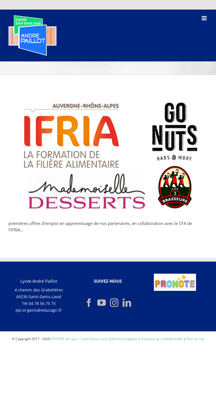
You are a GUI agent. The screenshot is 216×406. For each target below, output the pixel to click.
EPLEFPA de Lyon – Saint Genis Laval (79, 338)
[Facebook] (89, 302)
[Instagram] (114, 302)
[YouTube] (101, 302)
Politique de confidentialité (162, 338)
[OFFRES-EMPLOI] (108, 153)
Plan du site (195, 338)
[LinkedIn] (127, 302)
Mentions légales (124, 338)
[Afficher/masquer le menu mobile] (205, 18)
